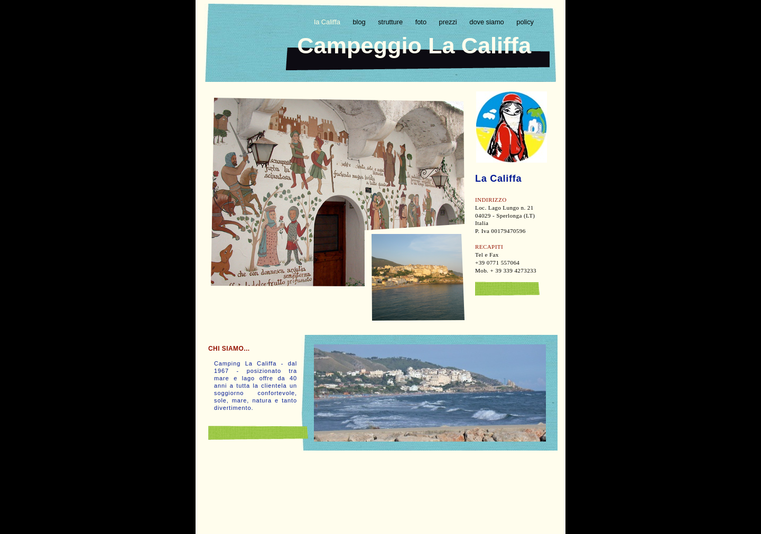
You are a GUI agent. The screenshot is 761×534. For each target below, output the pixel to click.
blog (359, 22)
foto (422, 22)
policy (525, 22)
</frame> (379, 476)
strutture (391, 22)
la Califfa (328, 22)
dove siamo (487, 22)
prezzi (449, 22)
